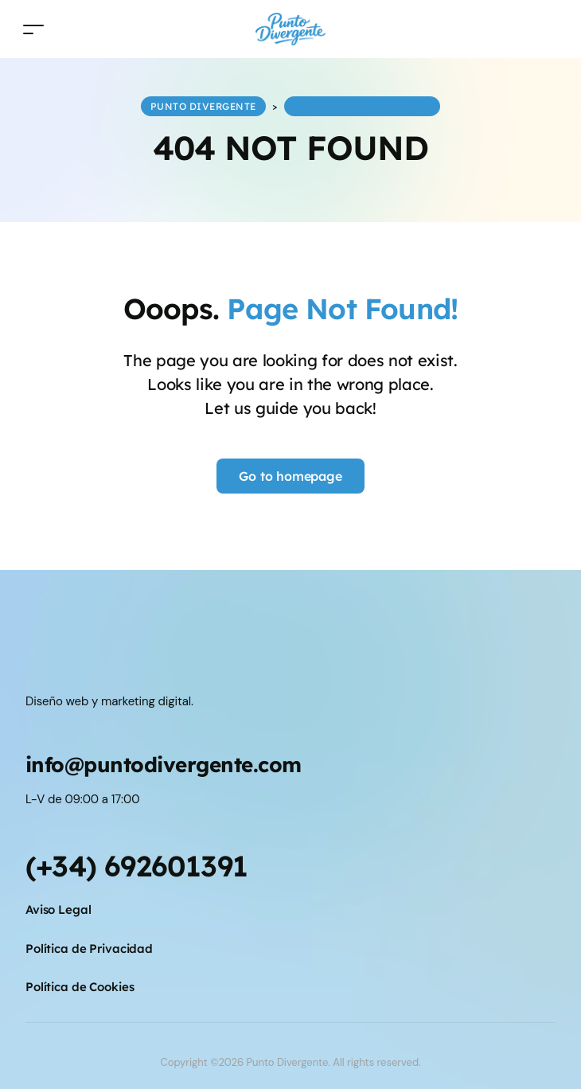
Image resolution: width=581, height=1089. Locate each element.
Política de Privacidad (89, 948)
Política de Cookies (79, 986)
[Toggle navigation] (33, 29)
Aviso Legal (58, 909)
